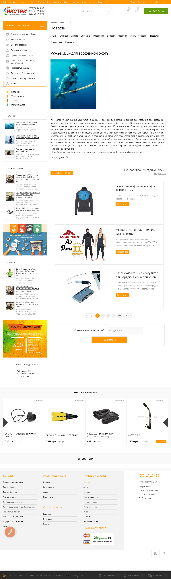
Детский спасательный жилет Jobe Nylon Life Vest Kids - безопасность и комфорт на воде (27, 272)
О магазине (56, 42)
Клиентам (47, 514)
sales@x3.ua (151, 482)
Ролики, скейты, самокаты (13, 517)
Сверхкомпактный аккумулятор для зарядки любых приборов (137, 275)
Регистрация (143, 2)
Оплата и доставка (37, 2)
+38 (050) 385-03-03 (57, 575)
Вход (133, 2)
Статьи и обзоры (71, 2)
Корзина (158, 575)
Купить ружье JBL (59, 157)
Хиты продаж (18, 96)
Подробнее (122, 204)
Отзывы (23, 2)
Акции (15, 2)
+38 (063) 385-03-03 (18, 575)
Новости (11, 262)
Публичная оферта (90, 522)
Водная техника (9, 487)
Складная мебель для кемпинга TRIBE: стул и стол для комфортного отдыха (28, 195)
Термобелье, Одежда (11, 512)
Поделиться (160, 173)
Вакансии (47, 524)
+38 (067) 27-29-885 (38, 575)
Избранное (134, 575)
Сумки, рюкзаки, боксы (12, 502)
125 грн (13, 441)
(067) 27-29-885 (149, 475)
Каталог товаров (25, 25)
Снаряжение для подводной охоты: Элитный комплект (26, 123)
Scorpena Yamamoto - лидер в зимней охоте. (135, 231)
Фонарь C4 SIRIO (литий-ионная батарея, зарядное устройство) (27, 209)
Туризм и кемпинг (10, 497)
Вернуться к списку (61, 173)
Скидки (6, 527)
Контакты (91, 2)
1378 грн (55, 441)
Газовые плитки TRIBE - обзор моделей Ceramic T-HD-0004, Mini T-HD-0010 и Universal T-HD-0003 (27, 178)
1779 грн (147, 441)
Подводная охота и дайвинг (14, 482)
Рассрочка (98, 36)
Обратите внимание (85, 392)
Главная (6, 2)
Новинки (15, 92)
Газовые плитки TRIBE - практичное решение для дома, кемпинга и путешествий (27, 289)
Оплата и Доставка (80, 36)
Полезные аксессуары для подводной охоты (25, 150)
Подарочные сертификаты (13, 522)
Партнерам (47, 519)
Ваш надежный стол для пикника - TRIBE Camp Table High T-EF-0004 (28, 304)
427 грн (95, 441)
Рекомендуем (18, 105)
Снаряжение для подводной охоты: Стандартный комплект (27, 137)
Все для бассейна (10, 492)
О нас (83, 2)
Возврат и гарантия (54, 2)
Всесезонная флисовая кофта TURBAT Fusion (135, 188)
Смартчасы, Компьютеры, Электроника (19, 507)
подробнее (25, 376)
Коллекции (12, 115)
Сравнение (109, 575)
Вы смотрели (85, 458)
